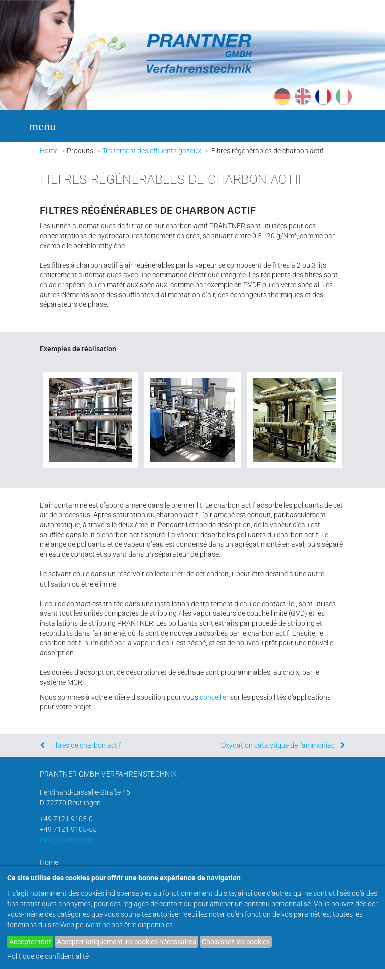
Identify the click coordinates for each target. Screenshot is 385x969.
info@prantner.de (67, 840)
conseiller (214, 697)
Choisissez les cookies (236, 942)
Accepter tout (30, 942)
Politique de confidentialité (48, 956)
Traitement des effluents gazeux (151, 151)
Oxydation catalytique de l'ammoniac (278, 745)
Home (49, 151)
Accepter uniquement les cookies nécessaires (126, 942)
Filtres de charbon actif (85, 745)
